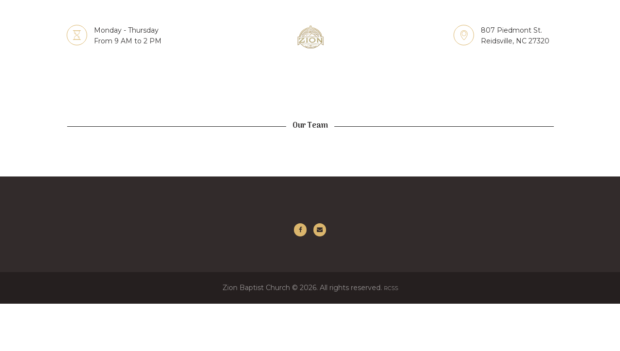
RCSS (391, 292)
